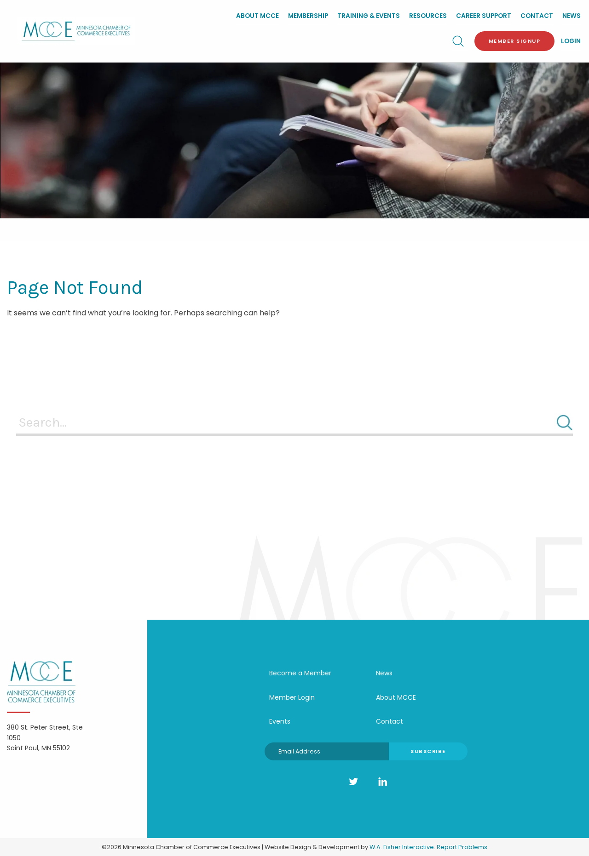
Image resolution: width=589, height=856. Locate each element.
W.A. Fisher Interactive (402, 847)
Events (279, 721)
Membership (308, 15)
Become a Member (300, 673)
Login (571, 41)
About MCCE (257, 15)
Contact (536, 15)
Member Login (292, 697)
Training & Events (368, 15)
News (571, 15)
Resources (428, 15)
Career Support (483, 15)
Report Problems (462, 847)
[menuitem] (257, 17)
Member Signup (515, 41)
